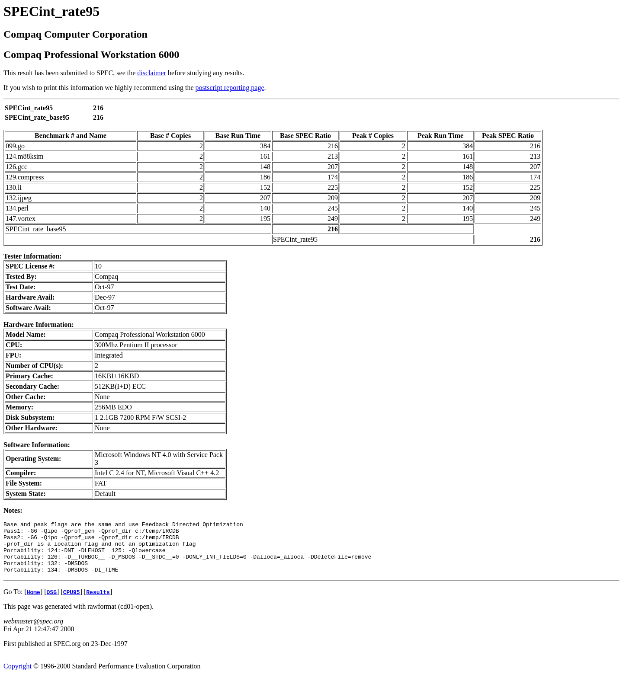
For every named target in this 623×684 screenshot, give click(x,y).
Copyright (17, 676)
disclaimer (151, 73)
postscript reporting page (230, 87)
